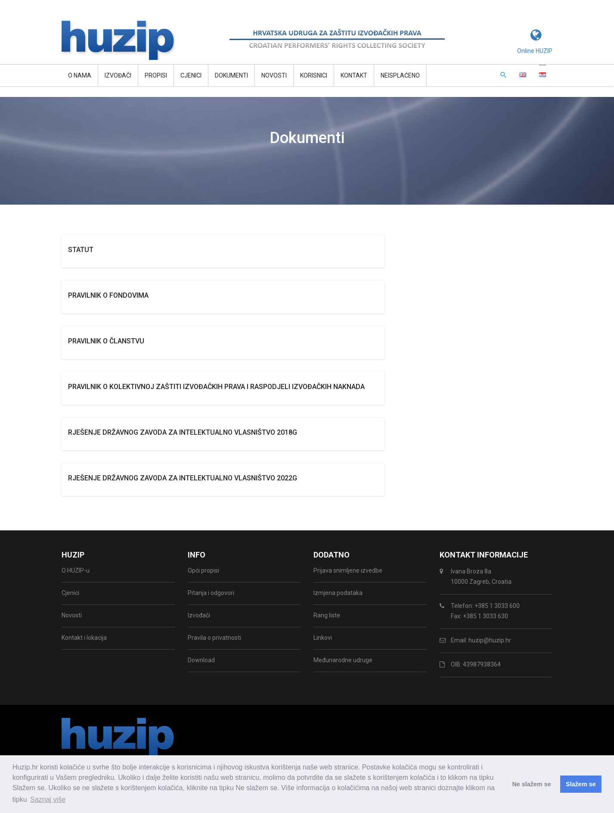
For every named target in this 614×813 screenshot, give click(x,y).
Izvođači (118, 75)
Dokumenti (231, 75)
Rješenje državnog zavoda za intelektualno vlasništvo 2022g (182, 478)
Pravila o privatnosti (214, 637)
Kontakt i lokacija (84, 637)
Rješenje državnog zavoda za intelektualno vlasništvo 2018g (182, 432)
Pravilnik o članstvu (106, 341)
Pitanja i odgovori (211, 592)
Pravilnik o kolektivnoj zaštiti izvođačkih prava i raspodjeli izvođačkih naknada (216, 387)
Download (201, 660)
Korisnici (313, 75)
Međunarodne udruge (342, 660)
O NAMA (79, 75)
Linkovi (322, 637)
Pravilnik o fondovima (108, 295)
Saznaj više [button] (47, 799)
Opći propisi (203, 570)
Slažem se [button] (581, 784)
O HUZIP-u (76, 570)
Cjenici (191, 75)
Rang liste (326, 615)
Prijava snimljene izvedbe (347, 570)
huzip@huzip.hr (489, 640)
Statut (80, 250)
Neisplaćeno (400, 75)
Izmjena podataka (338, 592)
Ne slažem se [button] (531, 784)
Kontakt (354, 75)
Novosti (274, 75)
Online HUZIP (534, 50)
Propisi (156, 75)
